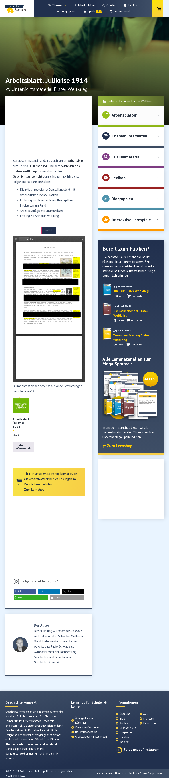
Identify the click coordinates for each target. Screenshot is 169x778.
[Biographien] (66, 11)
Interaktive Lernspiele (131, 219)
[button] (25, 591)
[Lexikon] (131, 5)
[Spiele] (93, 11)
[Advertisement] (49, 129)
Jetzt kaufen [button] (137, 296)
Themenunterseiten (129, 136)
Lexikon (119, 177)
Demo (121, 296)
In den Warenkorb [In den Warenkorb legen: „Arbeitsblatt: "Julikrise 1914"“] (23, 447)
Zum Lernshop (34, 489)
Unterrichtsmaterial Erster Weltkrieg (130, 101)
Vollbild (49, 230)
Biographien (122, 198)
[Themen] (57, 5)
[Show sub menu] (65, 5)
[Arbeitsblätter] (84, 5)
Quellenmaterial (126, 157)
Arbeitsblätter (124, 115)
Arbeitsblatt (76, 160)
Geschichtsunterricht (27, 176)
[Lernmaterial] (119, 11)
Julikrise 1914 (38, 166)
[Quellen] (109, 5)
